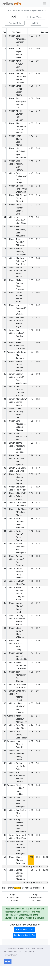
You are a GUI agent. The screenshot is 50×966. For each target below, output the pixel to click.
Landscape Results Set (24, 935)
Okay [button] (7, 961)
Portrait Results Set (24, 929)
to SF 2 (35, 23)
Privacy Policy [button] (10, 955)
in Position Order (13, 23)
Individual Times (34, 17)
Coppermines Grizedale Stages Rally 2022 (27, 10)
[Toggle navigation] (44, 3)
